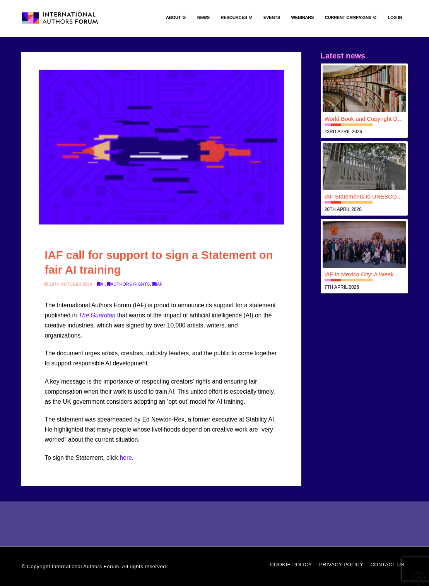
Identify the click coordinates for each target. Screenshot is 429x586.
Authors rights (128, 284)
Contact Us (387, 564)
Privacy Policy (341, 564)
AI (101, 284)
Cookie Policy (291, 564)
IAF (157, 284)
